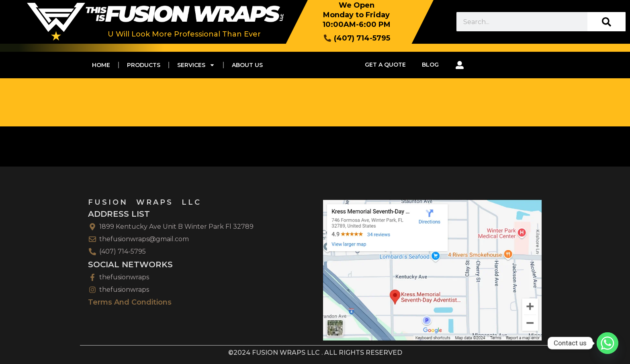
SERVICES (196, 65)
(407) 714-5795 (122, 251)
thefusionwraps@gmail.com (144, 239)
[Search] (606, 21)
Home (101, 65)
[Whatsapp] (607, 343)
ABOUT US (247, 65)
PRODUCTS (143, 65)
